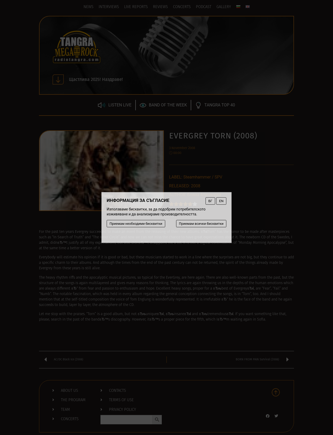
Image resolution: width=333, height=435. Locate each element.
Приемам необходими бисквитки (136, 224)
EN (221, 201)
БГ (210, 201)
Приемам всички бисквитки (201, 224)
